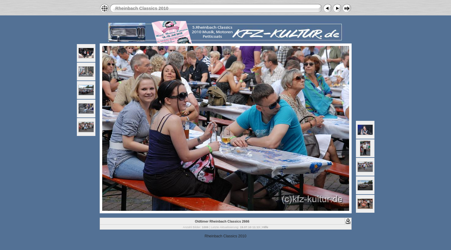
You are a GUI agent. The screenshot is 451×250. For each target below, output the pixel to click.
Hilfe (265, 227)
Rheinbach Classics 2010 (142, 8)
